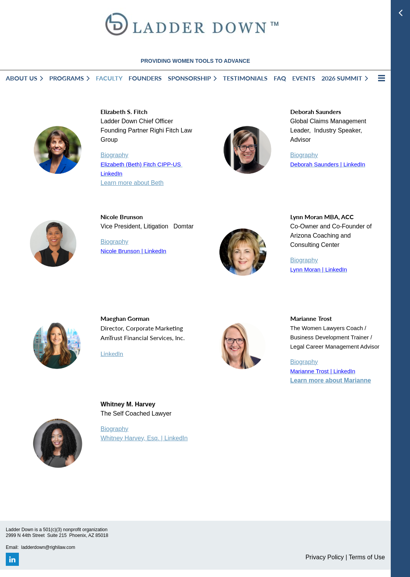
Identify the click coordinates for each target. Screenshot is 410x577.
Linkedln (111, 353)
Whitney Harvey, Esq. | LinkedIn (143, 438)
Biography (114, 155)
